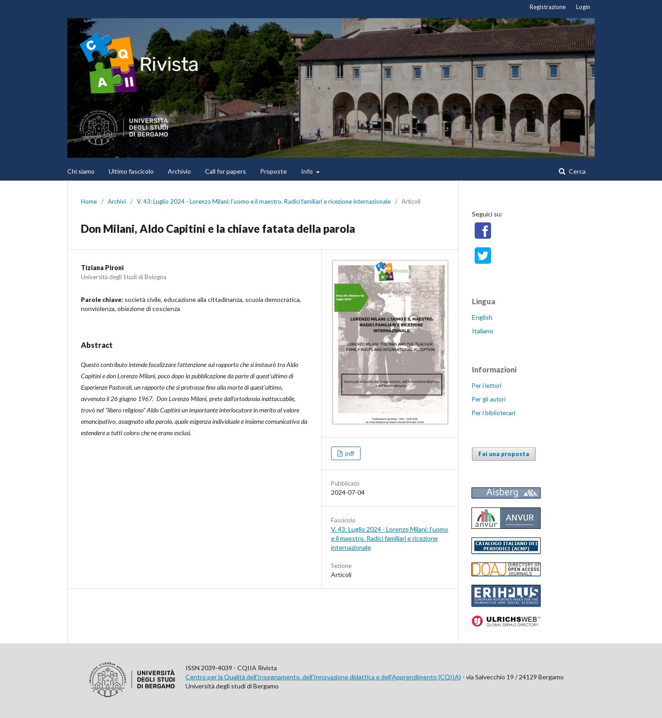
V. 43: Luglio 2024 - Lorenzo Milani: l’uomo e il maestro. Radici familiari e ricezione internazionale (264, 201)
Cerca (576, 171)
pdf (349, 453)
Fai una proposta (503, 453)
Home (89, 201)
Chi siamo (81, 171)
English (482, 317)
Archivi (117, 201)
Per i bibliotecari (493, 413)
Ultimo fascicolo (131, 171)
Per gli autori (489, 399)
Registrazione (548, 6)
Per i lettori (487, 385)
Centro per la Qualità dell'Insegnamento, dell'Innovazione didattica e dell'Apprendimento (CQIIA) (323, 677)
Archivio (179, 171)
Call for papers (225, 171)
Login (583, 6)
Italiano (482, 331)
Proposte (273, 171)
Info (307, 171)
